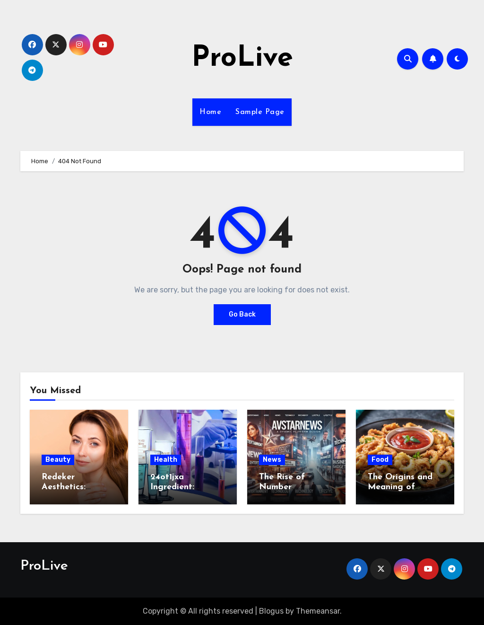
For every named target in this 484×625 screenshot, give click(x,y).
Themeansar (318, 611)
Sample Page (260, 112)
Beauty (57, 460)
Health (165, 460)
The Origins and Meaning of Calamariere (400, 487)
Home (210, 112)
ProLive (242, 58)
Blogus (271, 611)
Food (380, 460)
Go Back (242, 314)
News (272, 460)
